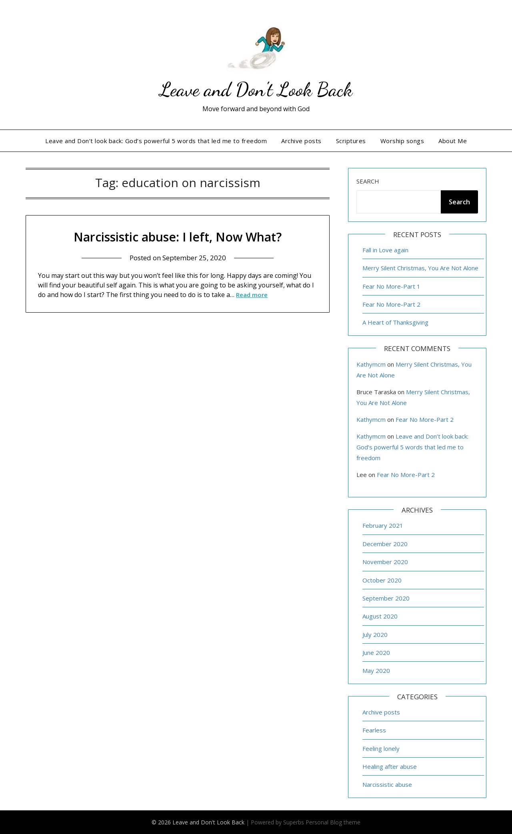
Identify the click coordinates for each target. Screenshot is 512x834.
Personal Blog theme (333, 822)
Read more (252, 294)
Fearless (374, 730)
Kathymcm (371, 364)
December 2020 (385, 544)
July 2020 (375, 634)
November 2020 (385, 562)
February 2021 (382, 525)
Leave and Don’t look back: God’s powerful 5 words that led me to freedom (156, 141)
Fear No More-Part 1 (391, 286)
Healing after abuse (389, 766)
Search (367, 181)
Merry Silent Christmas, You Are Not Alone (420, 268)
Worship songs (402, 141)
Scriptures (351, 141)
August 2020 (380, 616)
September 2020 (386, 598)
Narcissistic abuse (387, 784)
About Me (452, 141)
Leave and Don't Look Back (256, 89)
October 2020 (382, 580)
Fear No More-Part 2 (391, 304)
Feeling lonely (381, 748)
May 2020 (376, 670)
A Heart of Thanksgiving (395, 322)
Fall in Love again (385, 250)
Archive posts (301, 141)
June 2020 (376, 652)
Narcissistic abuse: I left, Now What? (178, 237)
